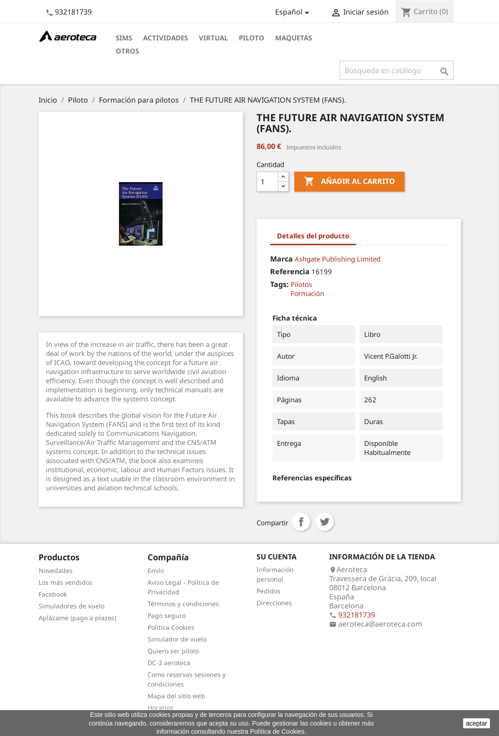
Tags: (279, 284)
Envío (156, 570)
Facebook (53, 594)
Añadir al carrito (349, 182)
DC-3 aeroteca (169, 662)
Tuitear (325, 522)
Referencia (290, 271)
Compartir (301, 522)
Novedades (56, 570)
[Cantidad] (267, 182)
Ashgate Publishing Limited (337, 258)
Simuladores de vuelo (71, 606)
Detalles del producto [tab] (313, 235)
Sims (124, 37)
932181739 (73, 12)
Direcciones (274, 602)
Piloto (251, 37)
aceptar (476, 723)
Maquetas (293, 37)
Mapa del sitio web (176, 696)
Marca (281, 258)
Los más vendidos (66, 582)
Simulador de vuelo (177, 639)
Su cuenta (276, 557)
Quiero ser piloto (173, 651)
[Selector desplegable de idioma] (293, 12)
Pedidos (269, 591)
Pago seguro (167, 615)
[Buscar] (397, 70)
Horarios (160, 707)
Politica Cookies (171, 627)
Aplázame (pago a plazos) (77, 617)
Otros (127, 50)
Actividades (165, 37)
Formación (307, 293)
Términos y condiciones (183, 603)
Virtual (213, 37)
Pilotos (301, 284)
